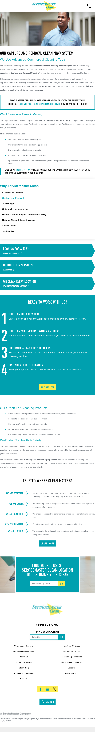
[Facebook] (40, 689)
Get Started (48, 387)
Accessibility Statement (23, 673)
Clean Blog (24, 668)
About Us (24, 657)
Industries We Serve (71, 646)
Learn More (48, 543)
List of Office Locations (71, 662)
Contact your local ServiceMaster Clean (39, 104)
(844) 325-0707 (23, 169)
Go (61, 583)
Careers (71, 668)
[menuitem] (48, 192)
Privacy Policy (71, 673)
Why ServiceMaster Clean (23, 651)
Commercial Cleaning (23, 646)
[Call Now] (89, 6)
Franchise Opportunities (71, 657)
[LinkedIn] (47, 689)
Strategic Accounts (71, 651)
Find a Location (47, 631)
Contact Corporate (24, 662)
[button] (6, 6)
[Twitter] (54, 689)
